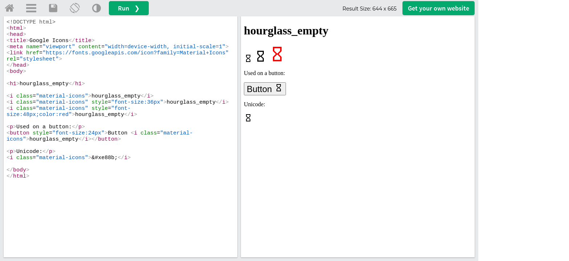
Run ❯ (129, 8)
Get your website (438, 8)
